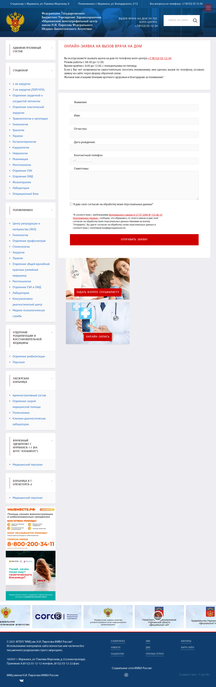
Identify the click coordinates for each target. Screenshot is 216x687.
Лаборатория (19, 188)
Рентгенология (20, 165)
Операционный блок (24, 194)
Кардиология (19, 147)
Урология (16, 130)
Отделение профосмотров (27, 241)
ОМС (148, 641)
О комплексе (118, 641)
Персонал (17, 362)
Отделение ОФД (21, 176)
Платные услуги (155, 654)
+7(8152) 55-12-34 (146, 26)
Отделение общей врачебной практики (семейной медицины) (29, 269)
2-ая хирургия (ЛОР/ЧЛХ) (26, 89)
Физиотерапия (20, 182)
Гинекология (18, 124)
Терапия (16, 136)
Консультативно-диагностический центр (25, 301)
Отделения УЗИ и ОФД (25, 287)
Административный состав (27, 395)
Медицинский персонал (26, 464)
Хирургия (16, 252)
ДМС (148, 647)
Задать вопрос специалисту (98, 292)
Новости (115, 647)
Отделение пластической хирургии (26, 110)
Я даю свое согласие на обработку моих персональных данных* (111, 204)
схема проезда (75, 659)
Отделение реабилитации (27, 356)
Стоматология (19, 246)
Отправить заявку (134, 239)
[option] (108, 616)
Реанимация (18, 159)
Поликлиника (19, 412)
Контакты (186, 641)
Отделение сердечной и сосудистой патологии (26, 98)
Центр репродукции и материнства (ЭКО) (24, 226)
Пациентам (117, 654)
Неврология (18, 153)
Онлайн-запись (98, 337)
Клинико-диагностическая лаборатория (27, 421)
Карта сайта (187, 647)
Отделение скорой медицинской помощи (25, 404)
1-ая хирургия (19, 84)
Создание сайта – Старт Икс (194, 674)
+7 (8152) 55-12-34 (192, 4)
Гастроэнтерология (22, 141)
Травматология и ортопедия (28, 118)
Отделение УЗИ (20, 170)
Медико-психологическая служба (27, 313)
